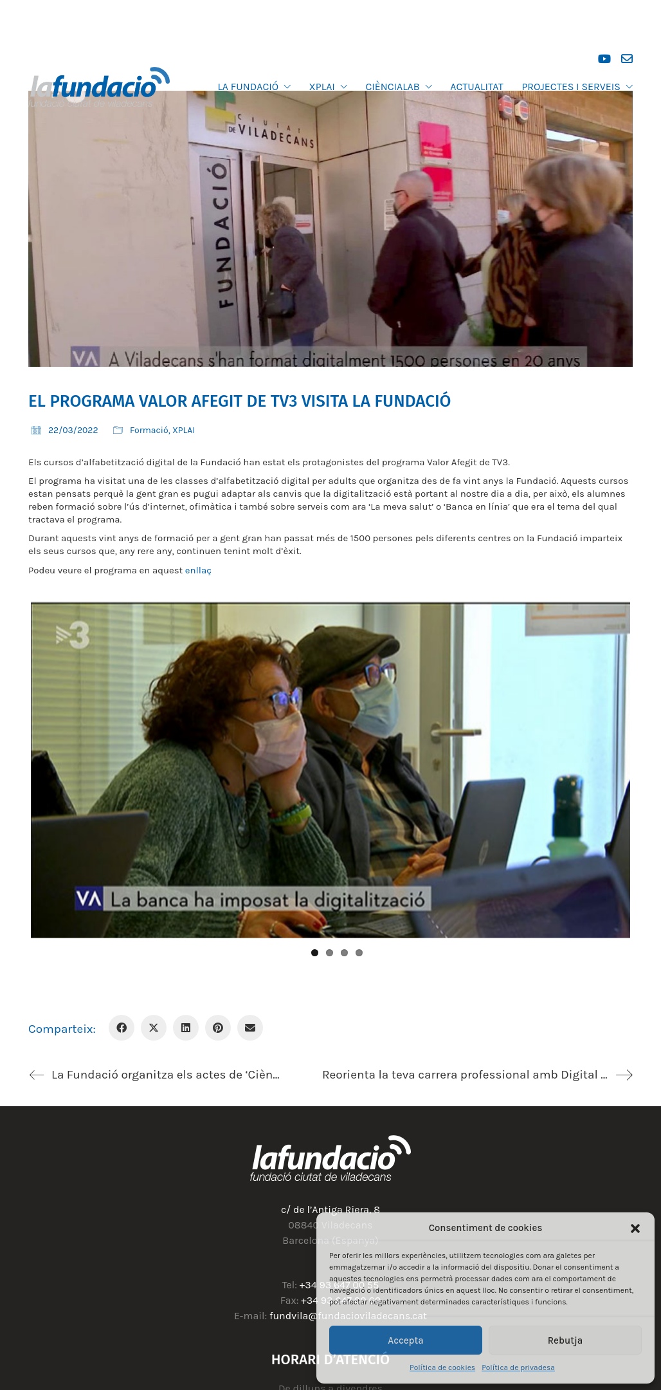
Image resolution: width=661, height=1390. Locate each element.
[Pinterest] (218, 1028)
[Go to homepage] (99, 87)
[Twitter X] (154, 1028)
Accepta (406, 1340)
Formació (149, 430)
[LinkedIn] (186, 1028)
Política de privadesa (518, 1367)
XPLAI (183, 430)
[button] (635, 1228)
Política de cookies (442, 1367)
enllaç (198, 570)
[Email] (250, 1028)
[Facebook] (121, 1028)
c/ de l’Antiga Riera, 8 (330, 1209)
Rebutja (565, 1340)
